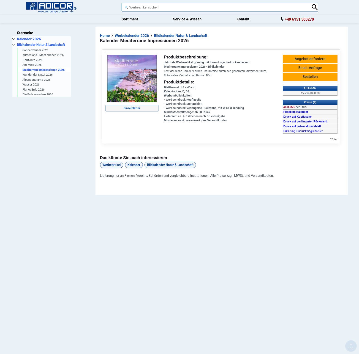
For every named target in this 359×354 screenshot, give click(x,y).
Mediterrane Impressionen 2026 (43, 70)
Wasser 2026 (30, 84)
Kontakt (243, 19)
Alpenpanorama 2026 (36, 79)
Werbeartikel (112, 165)
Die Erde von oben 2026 (37, 94)
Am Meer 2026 (32, 64)
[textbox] (215, 7)
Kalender (134, 165)
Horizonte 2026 (32, 60)
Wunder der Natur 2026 (37, 74)
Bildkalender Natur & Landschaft (170, 165)
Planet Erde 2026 (33, 89)
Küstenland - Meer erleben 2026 (43, 55)
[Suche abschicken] (315, 7)
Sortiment (130, 19)
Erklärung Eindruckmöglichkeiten (303, 131)
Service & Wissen (187, 19)
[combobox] (215, 7)
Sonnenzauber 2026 (35, 50)
